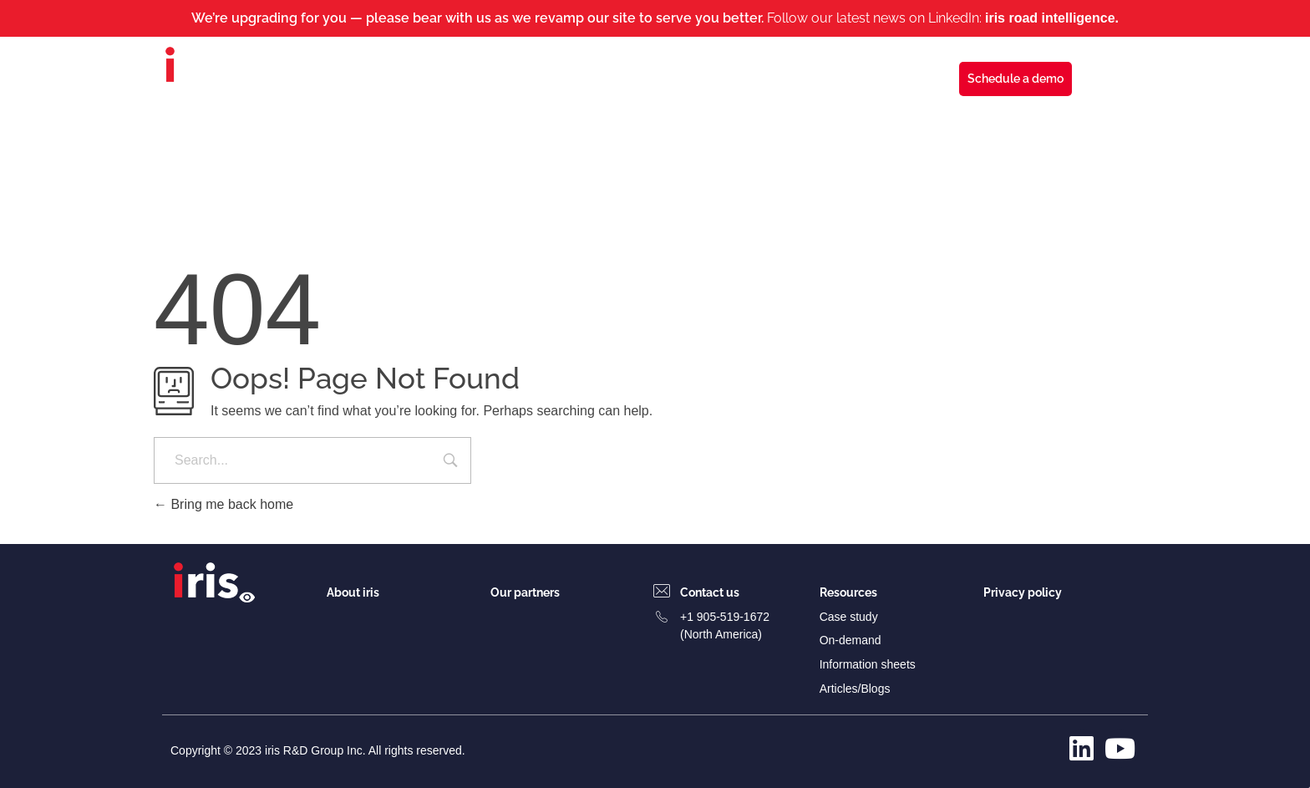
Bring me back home (223, 504)
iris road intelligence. (1052, 18)
